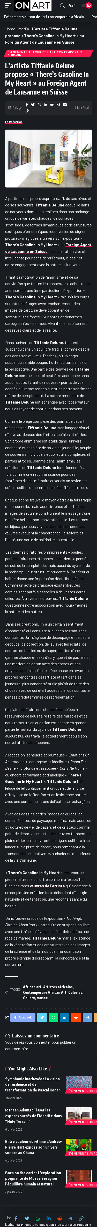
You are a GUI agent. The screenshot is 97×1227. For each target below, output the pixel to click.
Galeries (75, 992)
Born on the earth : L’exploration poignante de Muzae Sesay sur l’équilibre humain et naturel (33, 1178)
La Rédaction (14, 122)
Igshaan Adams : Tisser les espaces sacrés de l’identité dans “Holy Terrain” (33, 1116)
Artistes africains (58, 987)
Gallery (29, 998)
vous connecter (38, 1042)
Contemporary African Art (44, 992)
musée (42, 998)
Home (10, 28)
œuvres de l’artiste (48, 885)
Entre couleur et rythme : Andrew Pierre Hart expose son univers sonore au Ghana (33, 1147)
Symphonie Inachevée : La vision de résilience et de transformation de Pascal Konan (33, 1084)
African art (32, 987)
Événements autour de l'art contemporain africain (45, 53)
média (23, 28)
